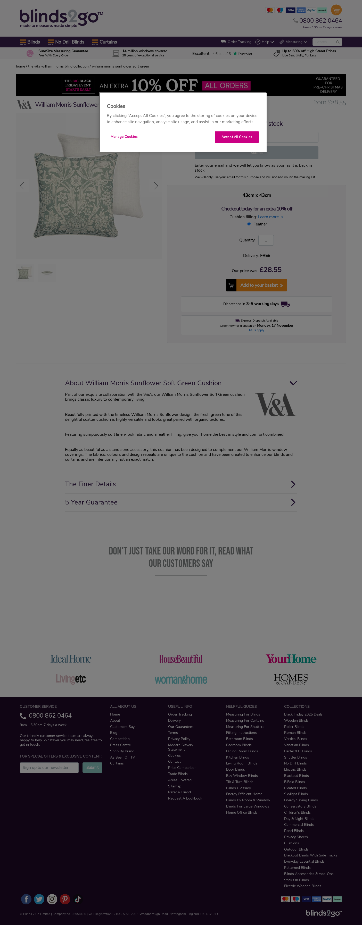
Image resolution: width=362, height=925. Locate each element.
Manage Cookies (124, 136)
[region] (183, 122)
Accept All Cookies (236, 137)
